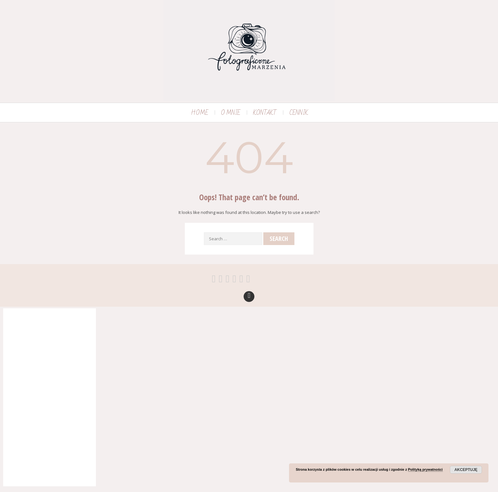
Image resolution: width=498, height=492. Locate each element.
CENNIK (298, 112)
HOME (199, 112)
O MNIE (230, 112)
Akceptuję (466, 470)
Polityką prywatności (425, 469)
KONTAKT (265, 112)
